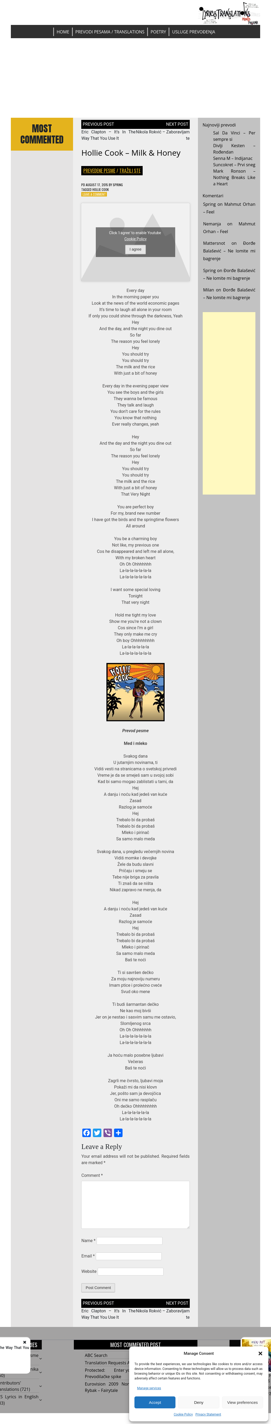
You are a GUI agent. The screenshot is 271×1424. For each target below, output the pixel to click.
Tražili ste (130, 170)
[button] (260, 1353)
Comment (92, 1175)
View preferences (242, 1402)
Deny (198, 1402)
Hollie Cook (100, 189)
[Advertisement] (135, 78)
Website (88, 1271)
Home (63, 32)
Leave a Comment (94, 194)
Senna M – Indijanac (233, 158)
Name (88, 1240)
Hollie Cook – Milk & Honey (130, 152)
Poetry (158, 32)
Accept (155, 1402)
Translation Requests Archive (113, 1363)
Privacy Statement (208, 1414)
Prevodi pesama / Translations (109, 32)
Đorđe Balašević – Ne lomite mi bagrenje (229, 250)
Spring (118, 184)
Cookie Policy (183, 1414)
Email (87, 1256)
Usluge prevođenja (193, 32)
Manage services (149, 1388)
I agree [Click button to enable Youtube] (136, 249)
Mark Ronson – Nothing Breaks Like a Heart (234, 177)
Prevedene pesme (99, 170)
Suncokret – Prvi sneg (234, 165)
